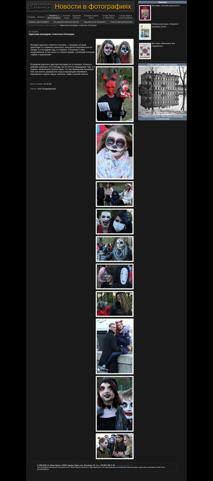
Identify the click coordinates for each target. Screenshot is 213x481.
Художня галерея (76, 16)
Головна (31, 17)
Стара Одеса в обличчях (109, 16)
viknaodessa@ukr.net (124, 465)
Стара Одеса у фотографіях (162, 64)
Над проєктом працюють (95, 22)
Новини (41, 17)
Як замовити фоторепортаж (66, 22)
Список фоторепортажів (121, 22)
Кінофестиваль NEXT (91, 16)
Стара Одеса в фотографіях (126, 16)
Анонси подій (66, 16)
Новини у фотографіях (54, 16)
